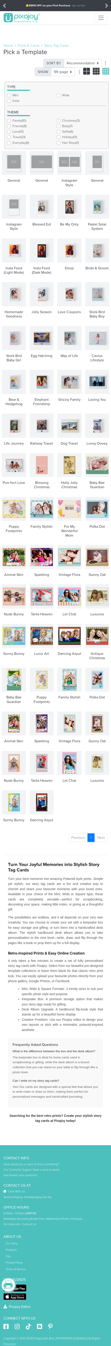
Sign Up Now (78, 5)
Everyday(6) (21, 143)
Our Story (12, 1243)
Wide (65, 95)
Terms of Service (16, 1269)
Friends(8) (19, 126)
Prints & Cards (29, 45)
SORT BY (53, 63)
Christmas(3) (71, 121)
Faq (8, 1256)
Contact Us (29, 1224)
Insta (16, 101)
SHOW (43, 72)
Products (11, 1250)
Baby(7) (67, 126)
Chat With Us (14, 1191)
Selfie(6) (67, 132)
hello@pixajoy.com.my (37, 1197)
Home (8, 45)
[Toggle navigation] (101, 17)
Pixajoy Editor (17, 1306)
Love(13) (18, 132)
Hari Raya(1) (70, 143)
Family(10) (19, 121)
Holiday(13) (69, 137)
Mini (15, 95)
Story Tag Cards (56, 45)
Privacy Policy (14, 1263)
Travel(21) (19, 137)
